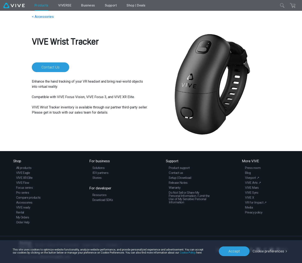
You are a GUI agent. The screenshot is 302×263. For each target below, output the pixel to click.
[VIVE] (14, 5)
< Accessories (43, 17)
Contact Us (50, 67)
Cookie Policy (188, 252)
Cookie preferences (268, 251)
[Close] (282, 5)
